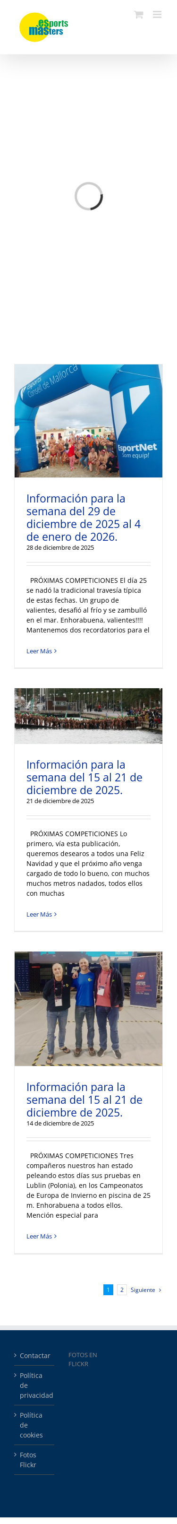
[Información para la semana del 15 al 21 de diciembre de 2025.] (88, 716)
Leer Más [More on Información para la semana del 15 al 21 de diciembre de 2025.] (39, 914)
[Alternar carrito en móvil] (138, 14)
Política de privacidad (35, 1385)
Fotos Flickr (28, 1459)
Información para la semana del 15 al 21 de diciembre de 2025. (84, 777)
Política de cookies (31, 1425)
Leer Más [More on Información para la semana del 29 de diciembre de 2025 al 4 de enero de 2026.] (39, 651)
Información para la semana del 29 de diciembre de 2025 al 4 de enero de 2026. (83, 517)
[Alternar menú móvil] (158, 14)
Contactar (35, 1355)
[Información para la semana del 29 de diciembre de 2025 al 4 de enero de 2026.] (88, 420)
